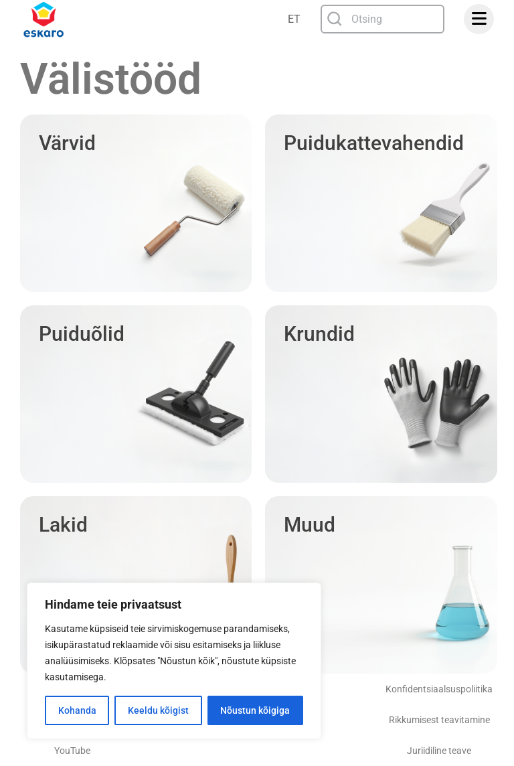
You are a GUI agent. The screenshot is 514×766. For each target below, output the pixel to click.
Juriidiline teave (439, 750)
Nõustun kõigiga (255, 710)
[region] (174, 661)
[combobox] (382, 19)
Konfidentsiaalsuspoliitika (439, 689)
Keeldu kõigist (158, 710)
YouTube (72, 750)
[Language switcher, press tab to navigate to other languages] (295, 19)
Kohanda (77, 710)
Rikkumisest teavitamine (439, 719)
